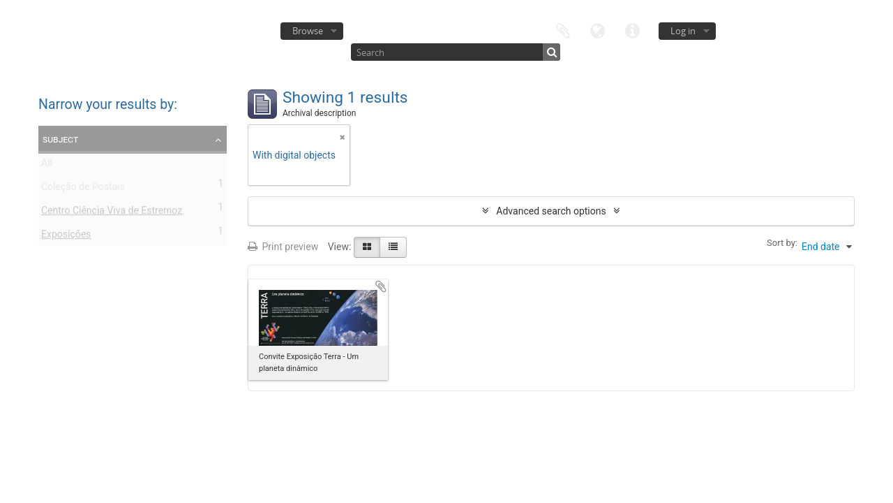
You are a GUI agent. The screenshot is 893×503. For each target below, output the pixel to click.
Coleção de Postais (83, 189)
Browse (307, 30)
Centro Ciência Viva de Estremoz (111, 213)
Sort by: (782, 243)
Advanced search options (551, 211)
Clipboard (563, 29)
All (46, 165)
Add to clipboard (381, 286)
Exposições (66, 236)
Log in (683, 30)
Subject (60, 139)
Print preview (283, 246)
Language (597, 29)
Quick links (632, 29)
